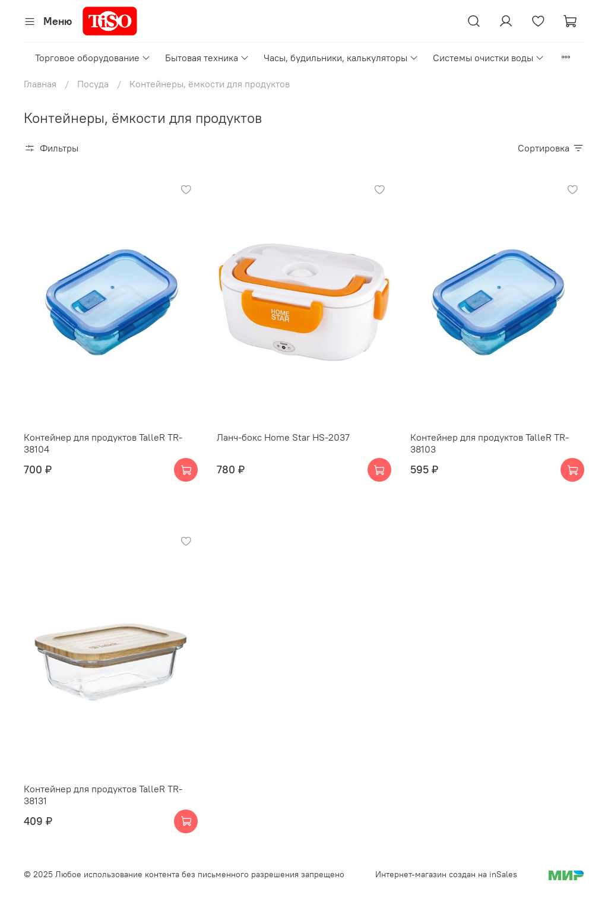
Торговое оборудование (93, 58)
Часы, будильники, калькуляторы (341, 58)
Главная (40, 84)
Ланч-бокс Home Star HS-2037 (283, 437)
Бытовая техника (207, 58)
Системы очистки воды (488, 58)
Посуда (93, 84)
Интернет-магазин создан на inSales (446, 874)
